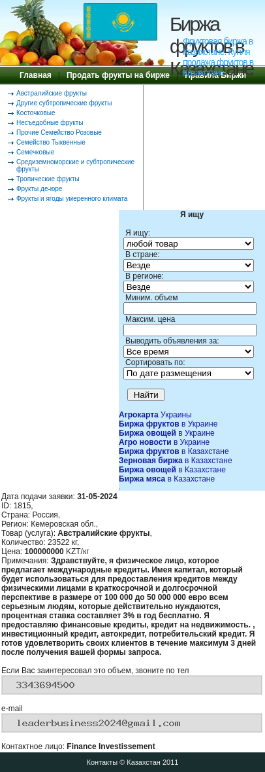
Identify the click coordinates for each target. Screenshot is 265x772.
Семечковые (35, 152)
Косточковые (35, 112)
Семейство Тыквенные (51, 142)
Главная (36, 75)
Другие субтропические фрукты (64, 103)
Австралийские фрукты (51, 93)
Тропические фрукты (48, 179)
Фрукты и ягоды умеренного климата (71, 198)
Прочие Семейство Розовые (59, 132)
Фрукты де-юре (39, 188)
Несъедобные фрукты (49, 122)
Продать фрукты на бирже (118, 75)
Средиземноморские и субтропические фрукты (75, 165)
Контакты (102, 762)
